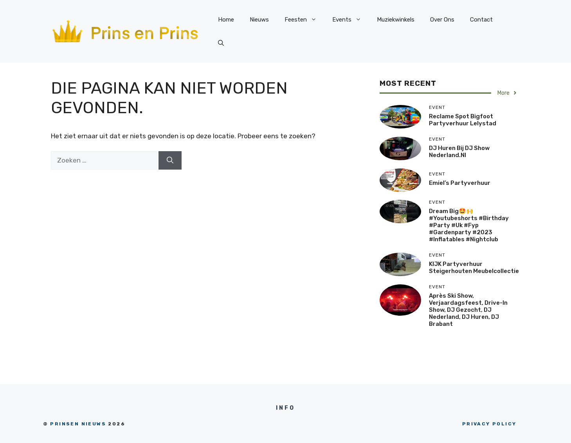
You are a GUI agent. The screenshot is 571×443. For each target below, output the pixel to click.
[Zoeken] (170, 160)
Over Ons (442, 19)
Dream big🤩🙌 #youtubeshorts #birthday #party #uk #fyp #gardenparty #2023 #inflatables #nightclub (469, 225)
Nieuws (259, 19)
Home (226, 19)
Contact (481, 19)
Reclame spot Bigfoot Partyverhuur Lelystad (462, 120)
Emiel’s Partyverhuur (459, 182)
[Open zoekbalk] (221, 43)
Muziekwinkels (395, 19)
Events (350, 19)
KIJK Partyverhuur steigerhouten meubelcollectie (474, 267)
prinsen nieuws (78, 424)
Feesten (304, 19)
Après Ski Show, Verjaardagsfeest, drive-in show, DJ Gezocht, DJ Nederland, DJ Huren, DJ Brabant (468, 309)
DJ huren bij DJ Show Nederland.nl (459, 152)
